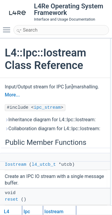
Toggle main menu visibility (8, 27)
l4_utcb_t (44, 164)
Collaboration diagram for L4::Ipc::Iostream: (52, 128)
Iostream (15, 164)
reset (11, 199)
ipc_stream (47, 107)
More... (12, 95)
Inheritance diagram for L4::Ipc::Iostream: (50, 119)
